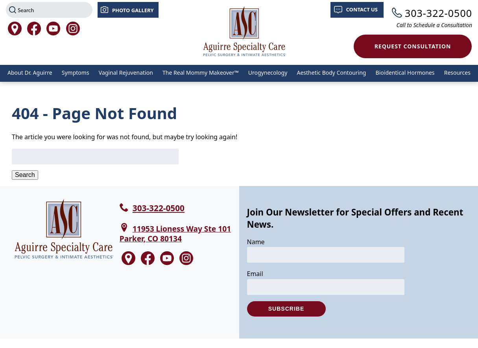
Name (256, 242)
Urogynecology (268, 72)
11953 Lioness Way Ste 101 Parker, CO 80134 (175, 233)
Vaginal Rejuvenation (126, 72)
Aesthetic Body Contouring (331, 72)
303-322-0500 (438, 13)
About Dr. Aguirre (29, 72)
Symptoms (75, 72)
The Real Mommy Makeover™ (200, 72)
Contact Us (362, 9)
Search (25, 174)
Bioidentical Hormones (405, 72)
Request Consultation (413, 46)
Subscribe (286, 309)
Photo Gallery (133, 10)
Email (255, 273)
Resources (457, 72)
